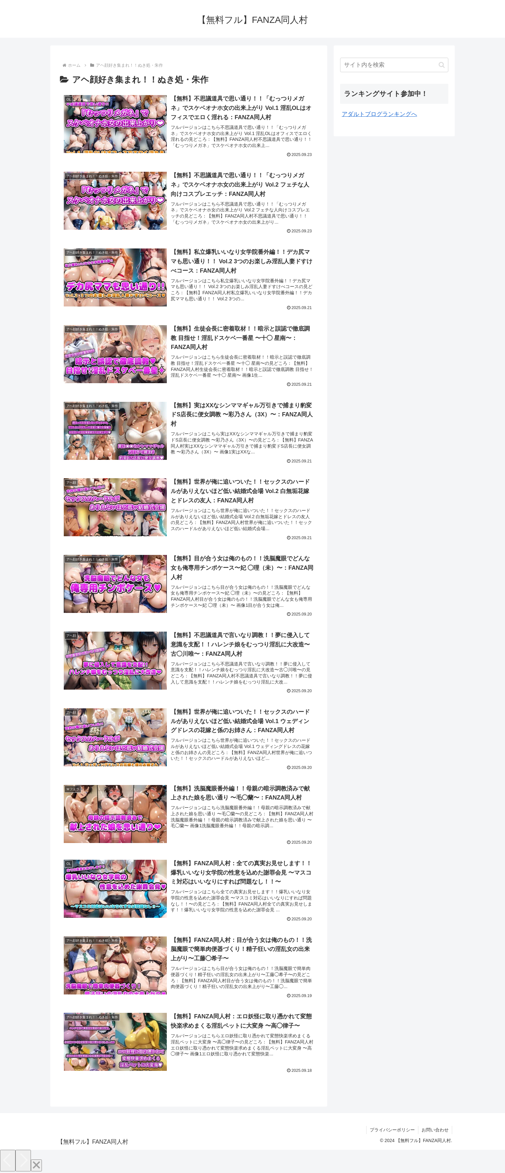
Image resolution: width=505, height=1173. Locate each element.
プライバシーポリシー (392, 1129)
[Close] (36, 1165)
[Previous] (7, 1160)
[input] (394, 65)
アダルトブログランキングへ (379, 114)
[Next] (23, 1160)
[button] (441, 65)
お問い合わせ (435, 1129)
